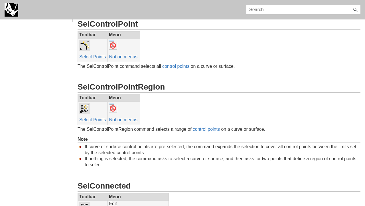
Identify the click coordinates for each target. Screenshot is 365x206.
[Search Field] (303, 9)
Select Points (92, 56)
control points (175, 66)
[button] (355, 9)
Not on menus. (124, 56)
